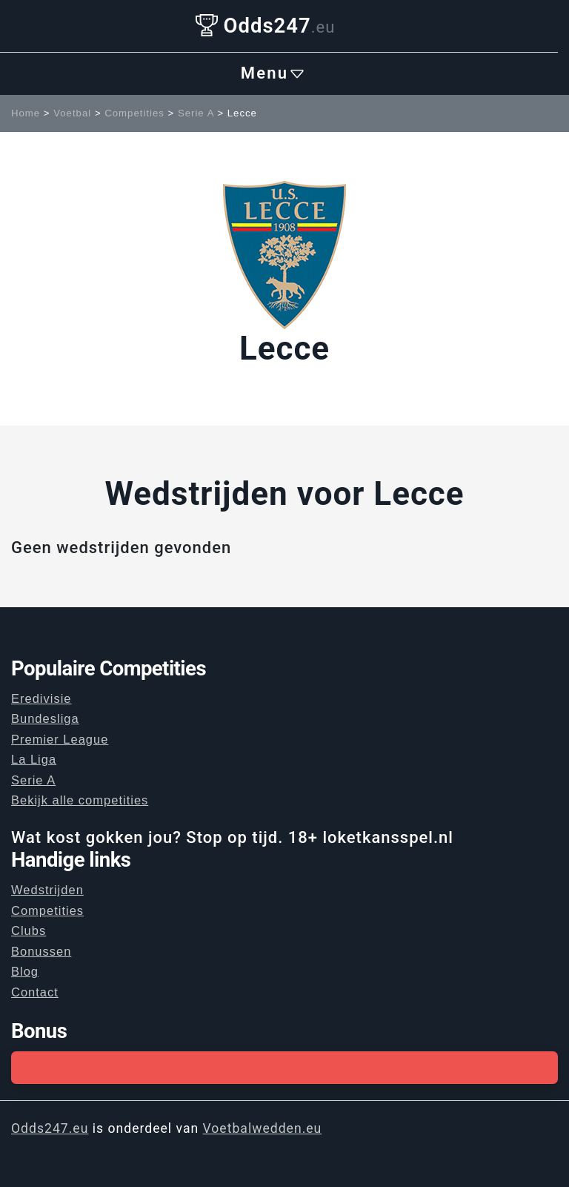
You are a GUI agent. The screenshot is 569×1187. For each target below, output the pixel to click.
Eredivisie (41, 698)
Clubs (28, 930)
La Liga (33, 759)
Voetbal (72, 113)
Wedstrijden (47, 889)
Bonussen (41, 951)
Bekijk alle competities (79, 800)
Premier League (59, 739)
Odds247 (266, 25)
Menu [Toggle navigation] (273, 73)
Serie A (196, 113)
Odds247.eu (49, 1128)
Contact (35, 992)
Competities (134, 113)
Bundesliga (45, 718)
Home (25, 113)
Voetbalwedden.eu (262, 1128)
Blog (25, 971)
